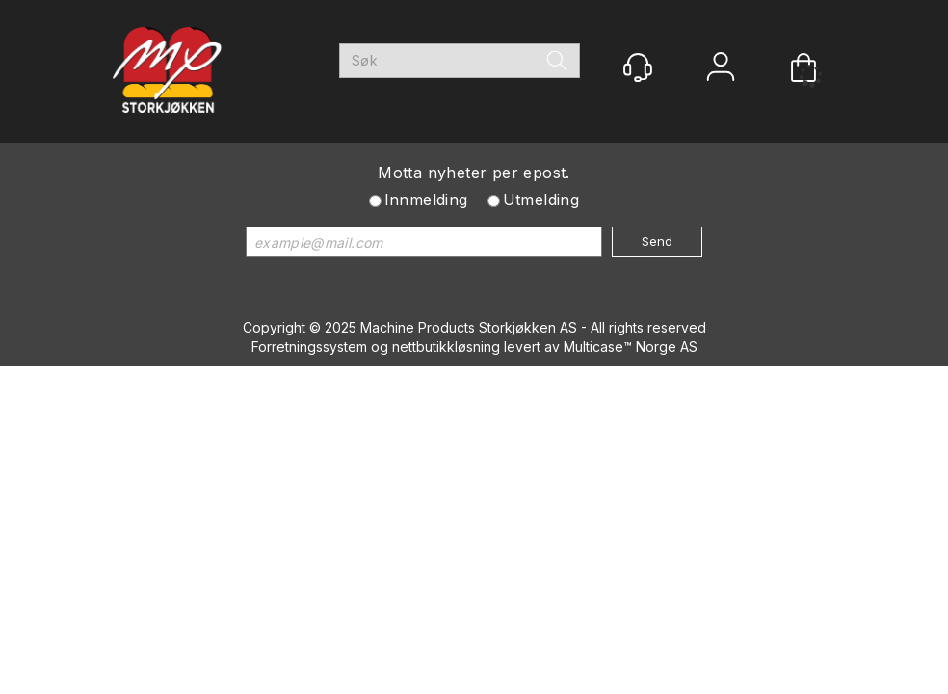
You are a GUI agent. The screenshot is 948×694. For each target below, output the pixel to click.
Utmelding (541, 199)
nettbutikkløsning (446, 346)
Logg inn (721, 68)
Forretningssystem (309, 346)
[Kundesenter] (638, 67)
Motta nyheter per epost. (474, 172)
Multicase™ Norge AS (631, 346)
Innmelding (426, 199)
